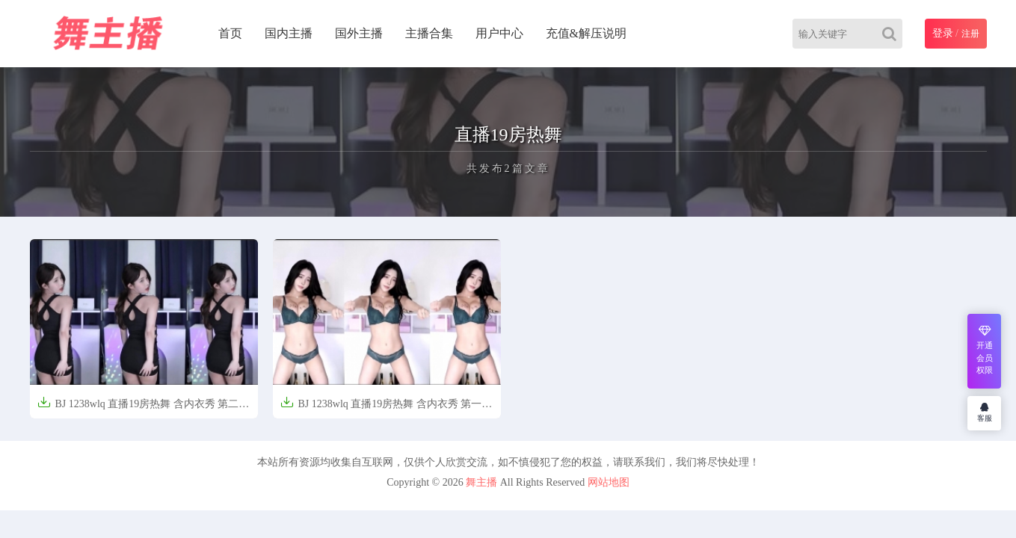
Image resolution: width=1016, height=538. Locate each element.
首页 (230, 33)
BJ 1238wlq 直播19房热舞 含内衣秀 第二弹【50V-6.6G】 (143, 408)
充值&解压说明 (586, 33)
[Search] (892, 34)
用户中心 (499, 33)
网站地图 (608, 482)
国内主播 (289, 33)
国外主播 (359, 33)
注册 (970, 33)
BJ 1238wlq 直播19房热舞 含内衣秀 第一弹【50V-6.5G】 (386, 408)
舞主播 (481, 482)
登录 (942, 33)
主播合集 (429, 33)
